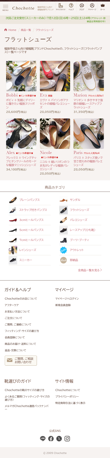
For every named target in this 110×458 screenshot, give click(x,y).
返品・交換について (15, 350)
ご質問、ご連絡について (18, 324)
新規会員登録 (63, 305)
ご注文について (13, 318)
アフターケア (12, 305)
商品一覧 (26, 30)
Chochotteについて (67, 390)
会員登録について (15, 337)
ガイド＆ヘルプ (17, 290)
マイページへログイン (67, 298)
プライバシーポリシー (67, 396)
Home (12, 30)
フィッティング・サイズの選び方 (22, 331)
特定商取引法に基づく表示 (70, 403)
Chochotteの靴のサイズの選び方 (24, 390)
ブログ (82, 7)
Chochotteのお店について (21, 298)
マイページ (64, 290)
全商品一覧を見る (90, 270)
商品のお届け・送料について (20, 344)
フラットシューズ (44, 30)
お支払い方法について (17, 311)
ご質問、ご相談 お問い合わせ (20, 361)
